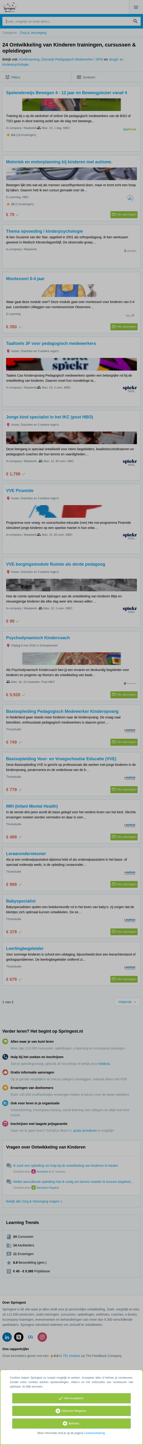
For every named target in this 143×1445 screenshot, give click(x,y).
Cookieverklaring (94, 1433)
